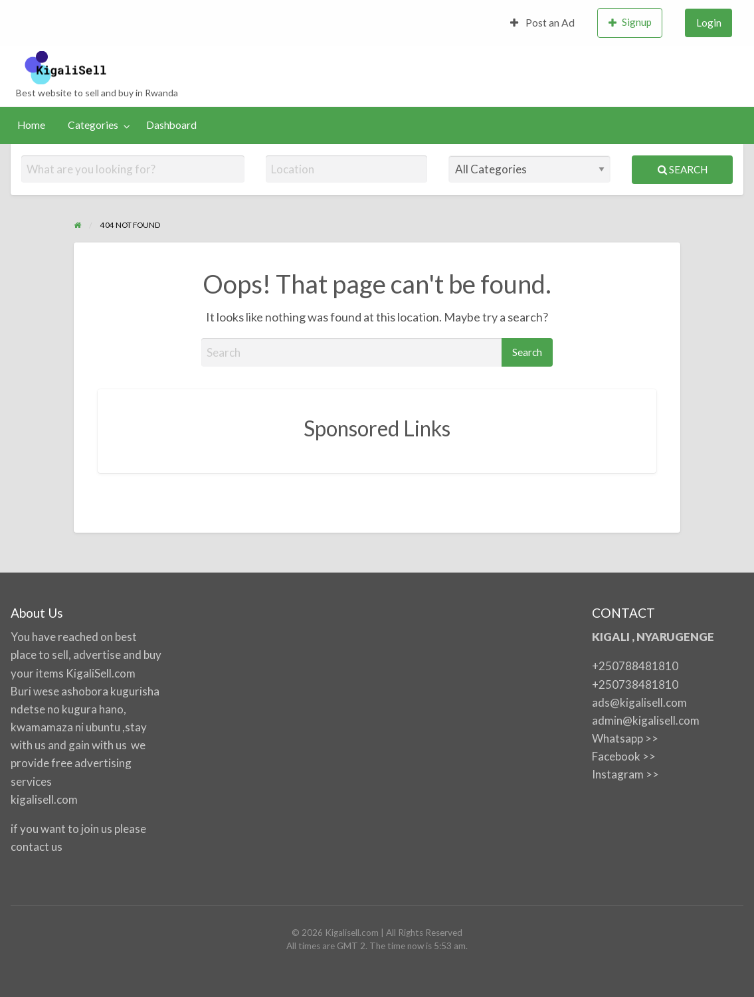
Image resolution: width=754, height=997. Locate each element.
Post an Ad (542, 23)
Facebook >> (624, 756)
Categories (93, 125)
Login (708, 23)
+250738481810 (635, 684)
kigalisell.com (44, 799)
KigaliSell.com (101, 673)
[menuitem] (543, 23)
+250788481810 (635, 666)
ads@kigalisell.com (639, 702)
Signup (630, 22)
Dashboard (171, 125)
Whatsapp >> (625, 738)
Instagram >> (625, 774)
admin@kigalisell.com (646, 720)
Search (682, 169)
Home (31, 125)
